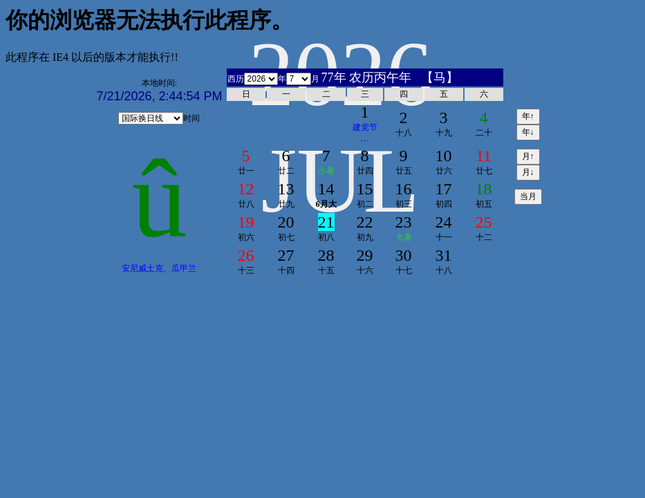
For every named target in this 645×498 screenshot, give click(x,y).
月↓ (528, 172)
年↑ (528, 116)
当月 (528, 196)
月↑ (528, 156)
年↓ (528, 132)
